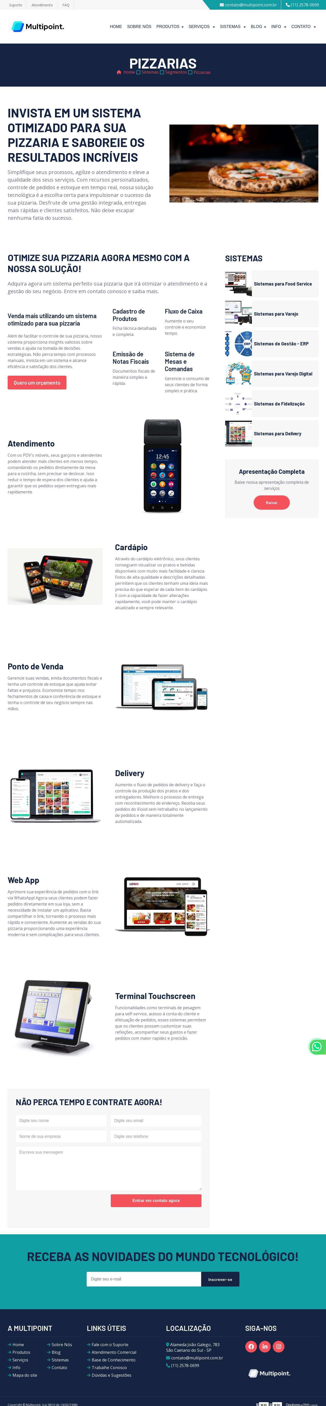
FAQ (66, 5)
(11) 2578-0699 (302, 5)
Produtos (167, 26)
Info (276, 26)
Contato (301, 26)
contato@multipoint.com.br (248, 5)
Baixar (272, 502)
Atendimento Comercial (114, 1352)
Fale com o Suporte (110, 1344)
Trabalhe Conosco (109, 1367)
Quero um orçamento (37, 383)
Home (116, 26)
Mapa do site (24, 1375)
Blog (256, 26)
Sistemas (231, 26)
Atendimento (42, 5)
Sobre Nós (139, 26)
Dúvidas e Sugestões (111, 1375)
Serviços (200, 26)
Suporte (15, 5)
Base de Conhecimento (113, 1360)
